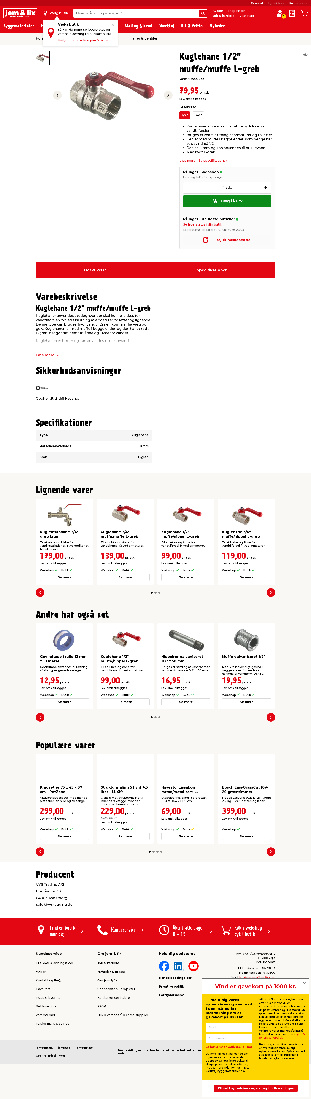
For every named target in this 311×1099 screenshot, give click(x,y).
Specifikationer (212, 270)
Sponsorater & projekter (116, 989)
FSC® (101, 1006)
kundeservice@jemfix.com (257, 977)
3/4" (198, 115)
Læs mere (187, 160)
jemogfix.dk (44, 1047)
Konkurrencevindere (113, 998)
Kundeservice (298, 3)
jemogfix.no (84, 1047)
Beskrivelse (95, 270)
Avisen (218, 11)
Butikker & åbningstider (54, 963)
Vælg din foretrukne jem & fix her (84, 40)
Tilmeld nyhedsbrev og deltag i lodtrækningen (255, 1088)
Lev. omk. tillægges (192, 98)
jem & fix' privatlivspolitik (282, 1035)
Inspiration (236, 11)
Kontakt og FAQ (48, 980)
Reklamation (46, 1006)
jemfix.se (64, 1047)
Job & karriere (223, 16)
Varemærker (45, 1015)
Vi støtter (247, 16)
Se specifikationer (213, 160)
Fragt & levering (48, 998)
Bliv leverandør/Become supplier (122, 1015)
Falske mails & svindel (53, 1024)
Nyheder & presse (111, 972)
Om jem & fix (107, 980)
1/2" (184, 115)
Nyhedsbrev (276, 3)
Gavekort (257, 3)
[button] (152, 593)
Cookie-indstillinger (50, 1055)
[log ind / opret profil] (279, 13)
